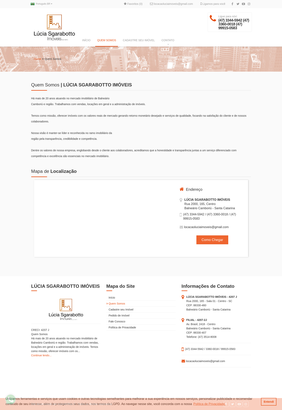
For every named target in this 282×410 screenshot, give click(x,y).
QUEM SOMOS (106, 40)
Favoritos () (133, 3)
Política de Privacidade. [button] (209, 404)
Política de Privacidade (121, 327)
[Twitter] (238, 4)
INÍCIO (86, 40)
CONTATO (168, 42)
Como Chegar (212, 240)
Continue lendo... (41, 355)
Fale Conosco (115, 321)
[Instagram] (249, 4)
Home (37, 58)
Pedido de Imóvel (118, 315)
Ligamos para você (212, 3)
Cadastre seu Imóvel (119, 309)
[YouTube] (243, 4)
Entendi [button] (269, 401)
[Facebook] (232, 4)
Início (110, 297)
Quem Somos (115, 303)
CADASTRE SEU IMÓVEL (139, 40)
